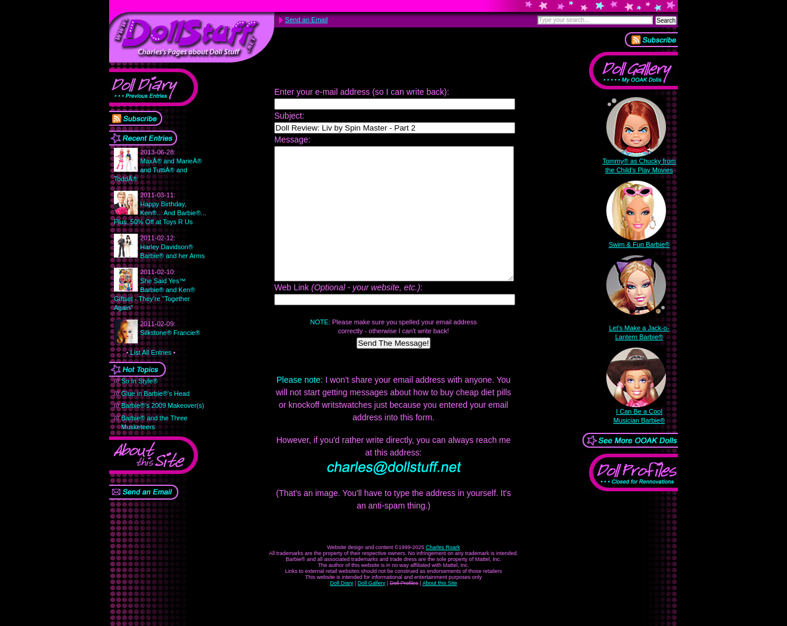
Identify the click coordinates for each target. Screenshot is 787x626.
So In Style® (139, 381)
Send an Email (306, 19)
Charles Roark (443, 574)
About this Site (440, 610)
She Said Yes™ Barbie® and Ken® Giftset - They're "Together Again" (154, 289)
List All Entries (150, 352)
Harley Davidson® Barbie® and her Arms (172, 246)
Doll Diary (341, 610)
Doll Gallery (372, 610)
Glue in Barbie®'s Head (155, 393)
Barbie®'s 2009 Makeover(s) (162, 405)
